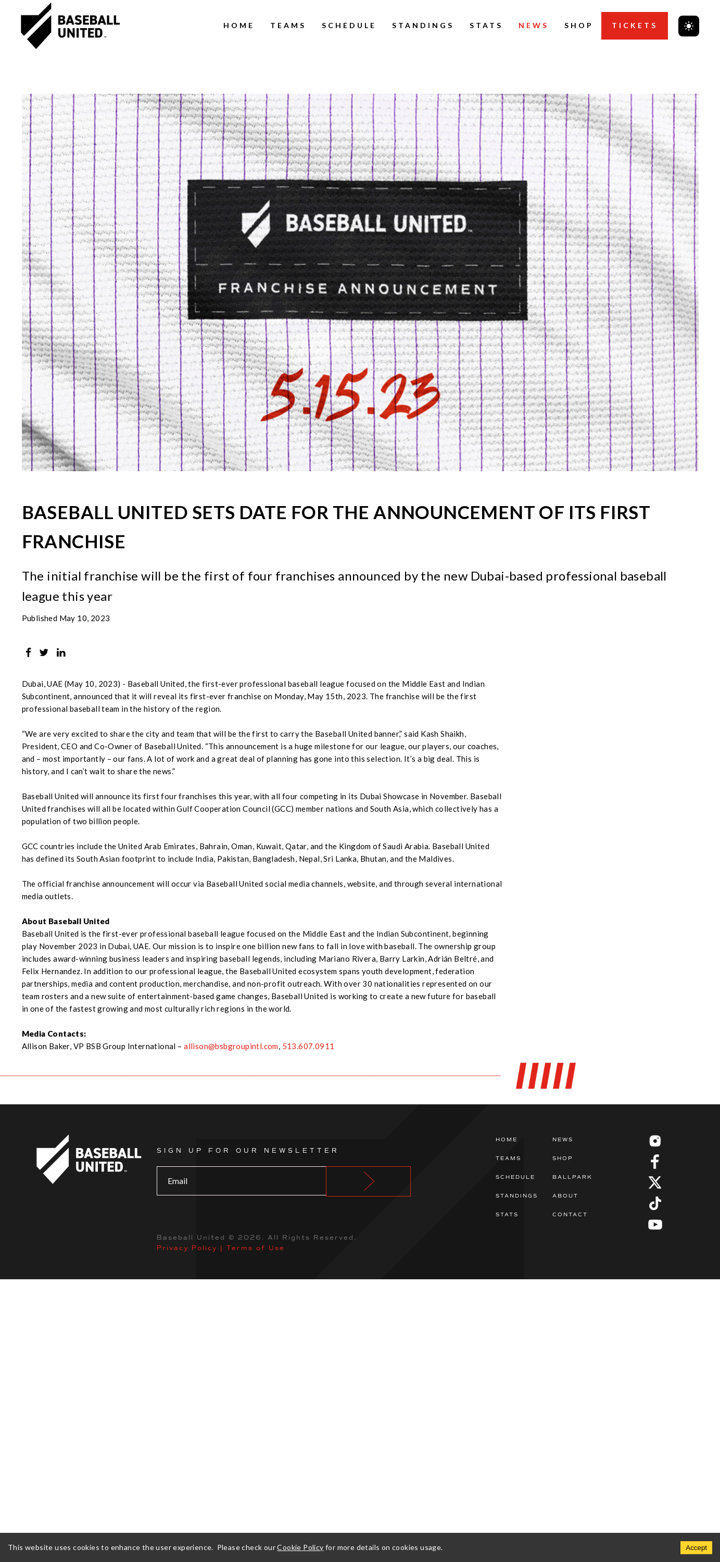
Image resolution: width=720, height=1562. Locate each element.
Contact (570, 1214)
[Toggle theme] (688, 26)
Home (239, 25)
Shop (578, 25)
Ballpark (572, 1177)
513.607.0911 (308, 1046)
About (565, 1195)
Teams (288, 25)
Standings (423, 25)
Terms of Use (255, 1248)
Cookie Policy (300, 1547)
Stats (486, 25)
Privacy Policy (187, 1248)
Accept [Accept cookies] (696, 1548)
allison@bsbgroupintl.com (231, 1046)
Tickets (635, 25)
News (534, 25)
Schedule (349, 25)
